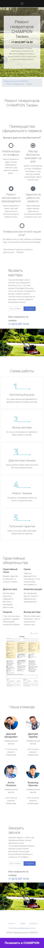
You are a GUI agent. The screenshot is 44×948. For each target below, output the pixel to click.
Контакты (33, 923)
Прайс (23, 923)
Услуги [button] (11, 923)
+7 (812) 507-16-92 (22, 42)
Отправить (29, 309)
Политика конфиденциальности (21, 928)
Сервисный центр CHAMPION (16, 81)
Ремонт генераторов (15, 84)
